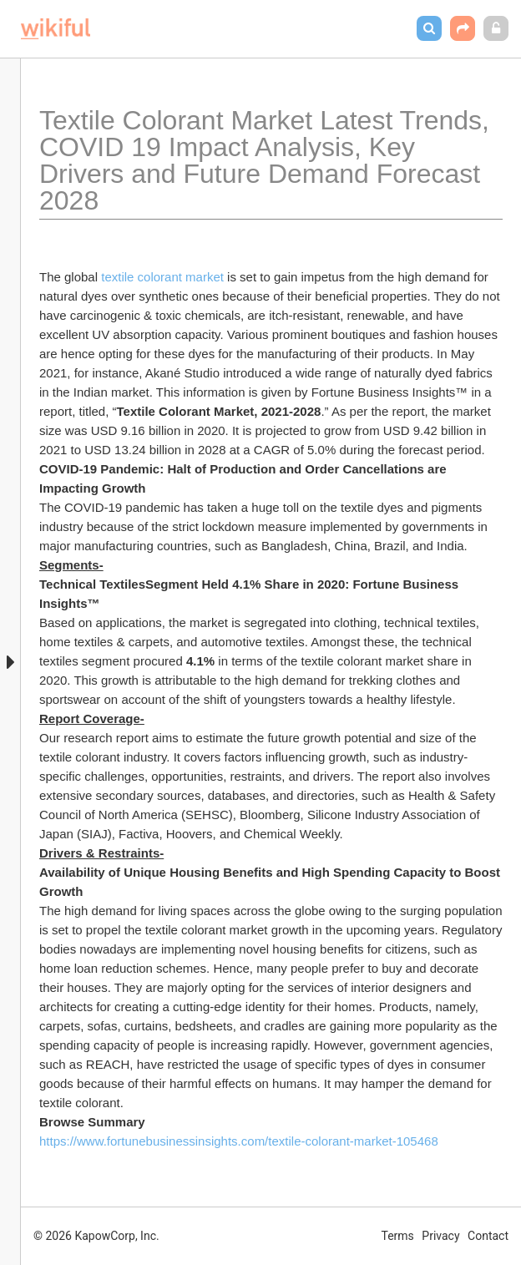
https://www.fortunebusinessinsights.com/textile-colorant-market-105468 (238, 1141)
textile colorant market (162, 277)
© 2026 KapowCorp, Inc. (96, 1235)
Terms (398, 1235)
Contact (488, 1235)
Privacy (440, 1235)
